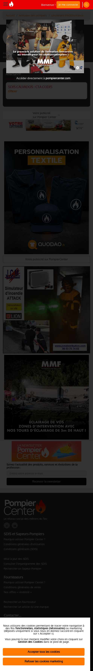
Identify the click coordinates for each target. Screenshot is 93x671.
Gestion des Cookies (30, 642)
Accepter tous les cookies (44, 652)
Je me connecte (68, 5)
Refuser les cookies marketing (44, 661)
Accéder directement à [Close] (43, 78)
